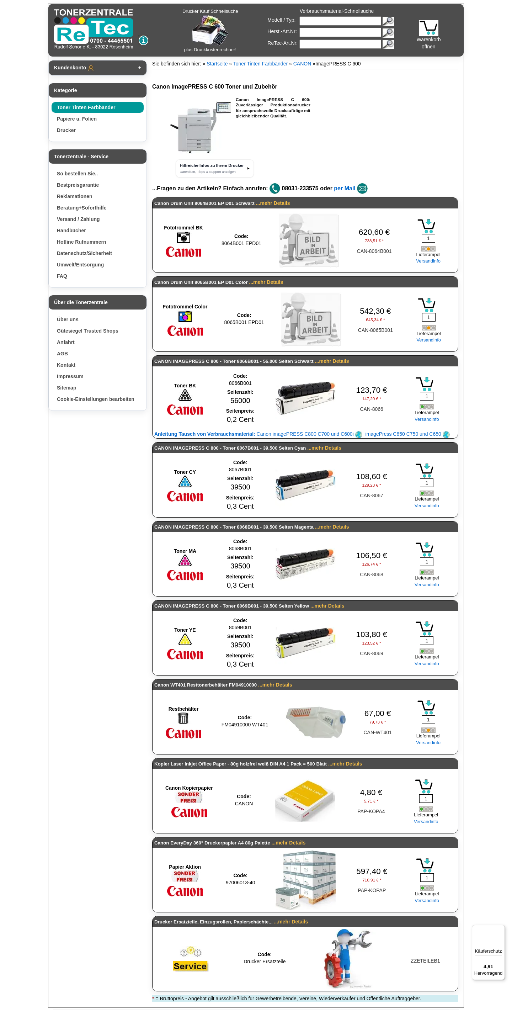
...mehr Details (273, 203)
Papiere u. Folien (77, 119)
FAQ (62, 276)
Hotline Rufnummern (81, 242)
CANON (302, 64)
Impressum (70, 376)
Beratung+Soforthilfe (82, 208)
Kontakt (66, 365)
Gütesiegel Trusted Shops (87, 331)
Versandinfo (428, 261)
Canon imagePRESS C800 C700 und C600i (258, 434)
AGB (62, 353)
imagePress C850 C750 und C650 (408, 434)
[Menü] (500, 929)
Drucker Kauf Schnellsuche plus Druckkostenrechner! (210, 30)
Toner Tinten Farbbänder (86, 107)
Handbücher (71, 230)
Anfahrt (66, 342)
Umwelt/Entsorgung (80, 265)
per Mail (344, 188)
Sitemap (66, 388)
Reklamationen (74, 196)
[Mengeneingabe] (428, 238)
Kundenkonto (74, 67)
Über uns (68, 319)
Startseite (217, 64)
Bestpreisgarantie (78, 185)
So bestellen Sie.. (77, 173)
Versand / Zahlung (78, 219)
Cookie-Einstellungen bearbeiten (95, 399)
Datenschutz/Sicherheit (84, 253)
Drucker (66, 130)
